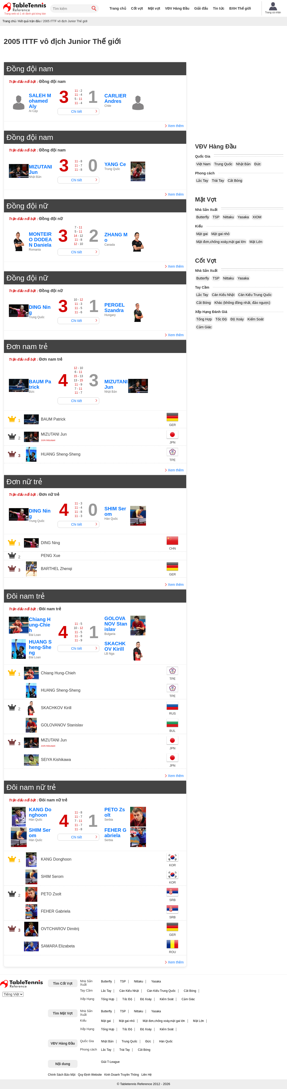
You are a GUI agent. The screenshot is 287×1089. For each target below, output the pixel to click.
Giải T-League (110, 1062)
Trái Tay (218, 181)
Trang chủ (117, 8)
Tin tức (218, 8)
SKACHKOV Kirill (115, 646)
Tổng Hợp (204, 319)
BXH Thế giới (240, 8)
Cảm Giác (204, 327)
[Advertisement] (239, 96)
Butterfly (202, 217)
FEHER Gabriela (115, 832)
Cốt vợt (137, 8)
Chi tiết (76, 111)
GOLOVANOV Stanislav (115, 624)
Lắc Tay (202, 181)
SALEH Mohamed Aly (40, 101)
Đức (257, 164)
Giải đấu (201, 8)
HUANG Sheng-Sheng (40, 647)
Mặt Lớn (255, 242)
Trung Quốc (223, 164)
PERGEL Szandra (114, 307)
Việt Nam (203, 164)
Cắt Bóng (235, 181)
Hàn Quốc (165, 1041)
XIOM (257, 217)
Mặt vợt (154, 8)
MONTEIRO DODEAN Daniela (40, 239)
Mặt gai (202, 234)
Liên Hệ (146, 1074)
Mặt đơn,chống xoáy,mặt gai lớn (221, 242)
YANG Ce (115, 164)
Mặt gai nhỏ (220, 234)
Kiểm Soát (255, 319)
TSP (216, 217)
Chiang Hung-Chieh (40, 625)
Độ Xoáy (237, 319)
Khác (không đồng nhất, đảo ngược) (242, 303)
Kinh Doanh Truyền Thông (121, 1074)
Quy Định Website (90, 1074)
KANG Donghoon (40, 812)
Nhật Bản (243, 164)
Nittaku (228, 217)
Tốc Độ (221, 319)
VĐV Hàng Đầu (177, 8)
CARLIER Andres (115, 98)
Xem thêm (176, 125)
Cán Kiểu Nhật (223, 295)
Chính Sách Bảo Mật (61, 1074)
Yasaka (243, 217)
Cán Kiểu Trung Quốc (254, 295)
